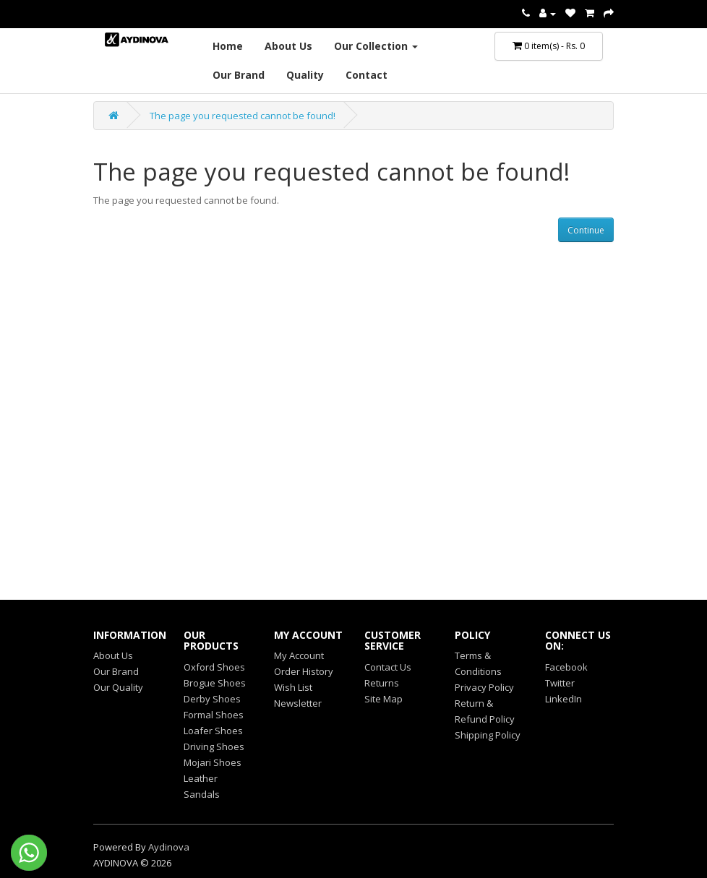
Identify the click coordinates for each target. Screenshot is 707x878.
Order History (303, 671)
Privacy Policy (484, 687)
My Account (299, 655)
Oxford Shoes (214, 666)
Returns (381, 682)
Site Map (383, 698)
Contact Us (387, 666)
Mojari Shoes (212, 762)
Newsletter (298, 703)
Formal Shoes (214, 714)
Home (228, 46)
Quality (305, 75)
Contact (366, 75)
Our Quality (118, 687)
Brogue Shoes (215, 682)
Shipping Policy (487, 734)
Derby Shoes (212, 698)
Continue (585, 230)
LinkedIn (563, 698)
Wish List (293, 687)
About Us (288, 46)
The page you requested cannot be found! (242, 115)
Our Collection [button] (376, 46)
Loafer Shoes (213, 730)
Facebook (566, 666)
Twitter (560, 682)
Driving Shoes (214, 746)
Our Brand (239, 75)
